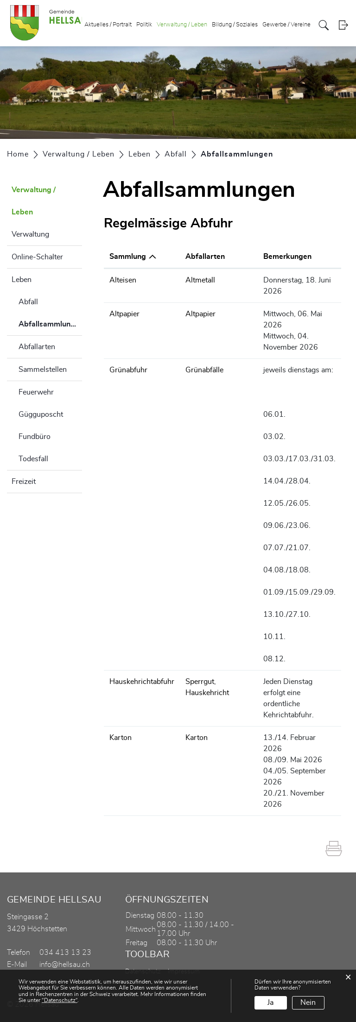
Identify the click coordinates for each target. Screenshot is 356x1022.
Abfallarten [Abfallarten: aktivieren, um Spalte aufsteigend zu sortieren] (205, 256)
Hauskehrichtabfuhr (141, 681)
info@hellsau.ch (64, 964)
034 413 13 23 (65, 952)
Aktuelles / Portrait (108, 25)
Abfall (28, 302)
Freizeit (24, 481)
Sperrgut (199, 681)
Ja (270, 1002)
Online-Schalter (37, 257)
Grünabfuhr (128, 370)
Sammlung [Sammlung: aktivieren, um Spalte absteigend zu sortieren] (127, 256)
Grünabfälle (204, 370)
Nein (308, 1002)
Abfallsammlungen (50, 327)
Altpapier (124, 314)
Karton (120, 737)
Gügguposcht (41, 414)
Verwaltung (30, 234)
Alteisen (122, 280)
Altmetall (200, 280)
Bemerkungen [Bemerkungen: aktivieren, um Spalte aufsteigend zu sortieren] (287, 256)
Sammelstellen (43, 369)
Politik (144, 25)
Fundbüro (35, 436)
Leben (22, 279)
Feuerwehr (36, 392)
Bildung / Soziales (235, 25)
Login (343, 25)
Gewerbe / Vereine (286, 25)
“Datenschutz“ (59, 1000)
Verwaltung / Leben (182, 25)
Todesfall (33, 459)
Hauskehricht (207, 692)
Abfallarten (37, 347)
